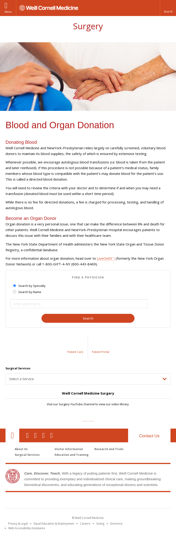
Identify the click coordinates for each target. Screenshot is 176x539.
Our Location (12, 435)
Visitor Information (69, 449)
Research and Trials (109, 449)
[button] (168, 8)
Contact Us (149, 436)
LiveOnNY (105, 258)
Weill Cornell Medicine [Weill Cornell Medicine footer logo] (54, 501)
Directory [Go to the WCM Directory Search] (116, 524)
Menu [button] (8, 12)
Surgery (88, 26)
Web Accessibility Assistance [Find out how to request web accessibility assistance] (26, 528)
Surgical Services (27, 455)
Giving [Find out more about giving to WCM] (100, 524)
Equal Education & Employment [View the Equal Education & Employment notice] (54, 524)
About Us (21, 449)
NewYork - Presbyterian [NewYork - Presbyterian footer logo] (126, 501)
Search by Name (27, 292)
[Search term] (79, 303)
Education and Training (71, 455)
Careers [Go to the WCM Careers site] (85, 524)
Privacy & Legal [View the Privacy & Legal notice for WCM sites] (18, 524)
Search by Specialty (30, 286)
